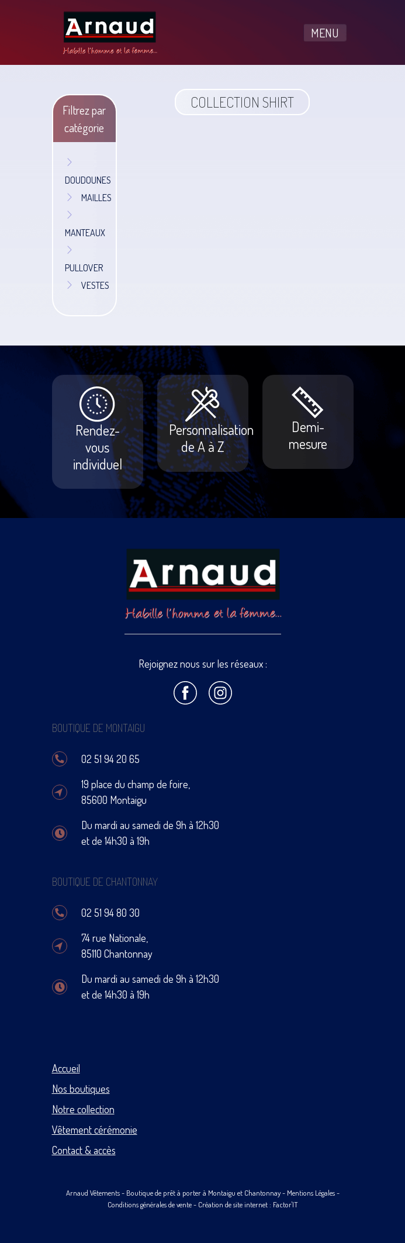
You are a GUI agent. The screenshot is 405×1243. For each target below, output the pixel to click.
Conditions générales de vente (150, 1204)
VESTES (87, 285)
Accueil (66, 1068)
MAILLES (88, 197)
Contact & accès (84, 1150)
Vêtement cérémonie (94, 1129)
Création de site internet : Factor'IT (248, 1204)
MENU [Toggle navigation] (325, 32)
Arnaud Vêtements (93, 1192)
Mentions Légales (311, 1192)
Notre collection (83, 1109)
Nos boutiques (81, 1088)
